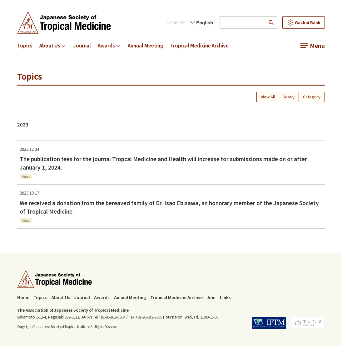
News (26, 177)
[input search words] (242, 22)
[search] (271, 22)
